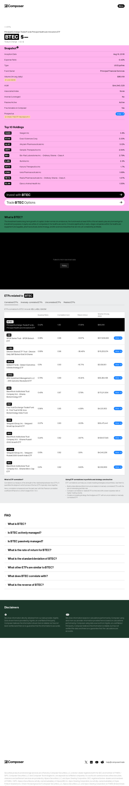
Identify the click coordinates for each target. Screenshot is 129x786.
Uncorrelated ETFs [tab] (53, 302)
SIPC (6, 775)
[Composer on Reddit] (102, 762)
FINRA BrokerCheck (116, 784)
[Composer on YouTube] (96, 762)
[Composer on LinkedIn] (91, 762)
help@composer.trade (115, 762)
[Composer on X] (86, 762)
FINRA (117, 773)
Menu (121, 6)
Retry (64, 265)
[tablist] (64, 302)
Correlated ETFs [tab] (11, 302)
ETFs (9, 27)
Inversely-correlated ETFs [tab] (32, 302)
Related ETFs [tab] (69, 302)
